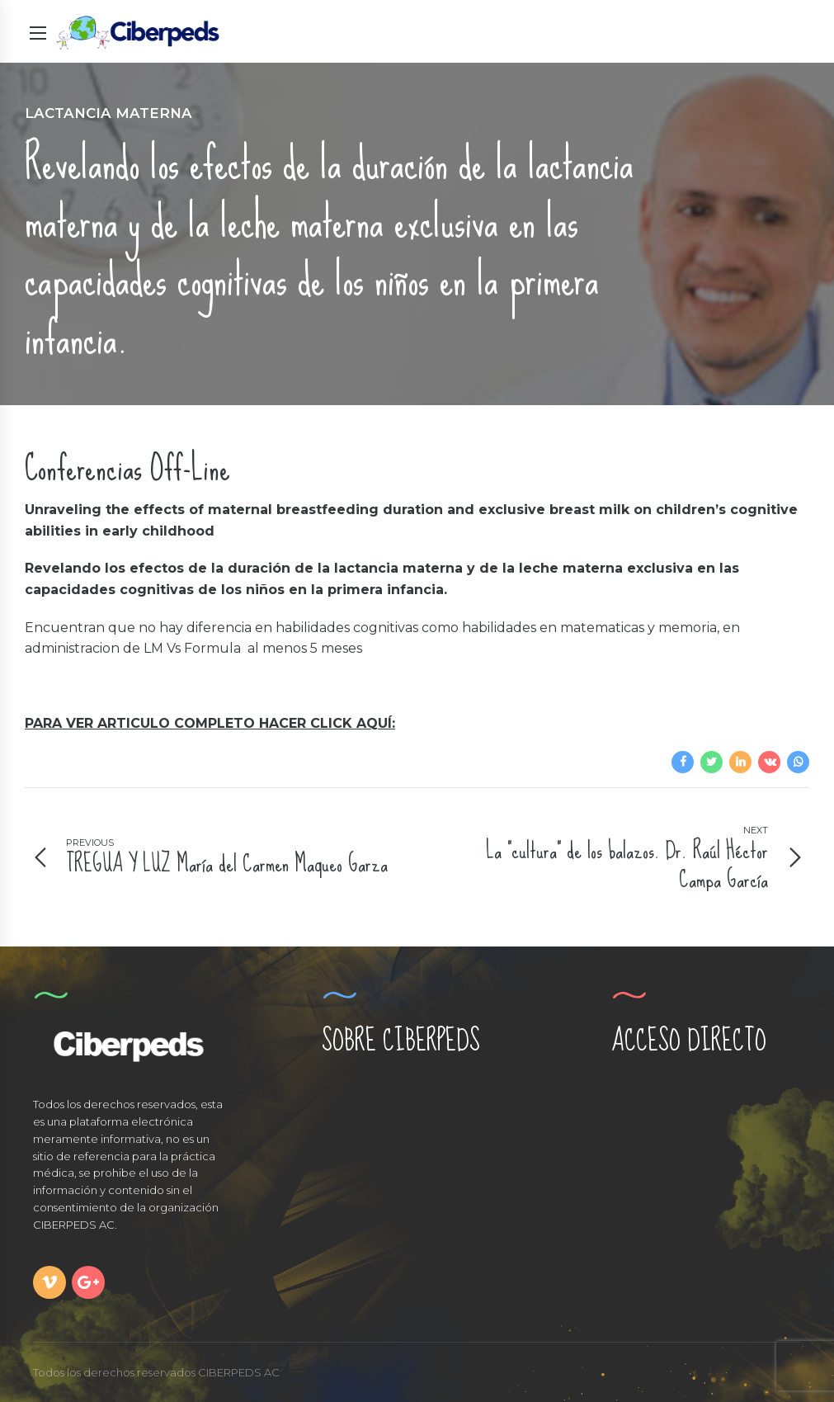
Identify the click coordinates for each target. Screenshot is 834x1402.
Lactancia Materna (108, 113)
